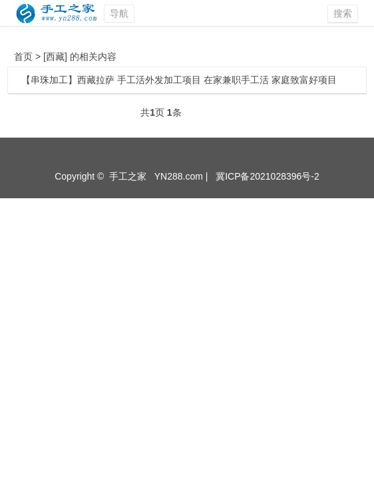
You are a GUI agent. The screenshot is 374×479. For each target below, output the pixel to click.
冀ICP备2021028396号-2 (267, 176)
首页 (23, 56)
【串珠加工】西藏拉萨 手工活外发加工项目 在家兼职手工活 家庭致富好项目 (179, 80)
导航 (119, 13)
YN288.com (178, 176)
